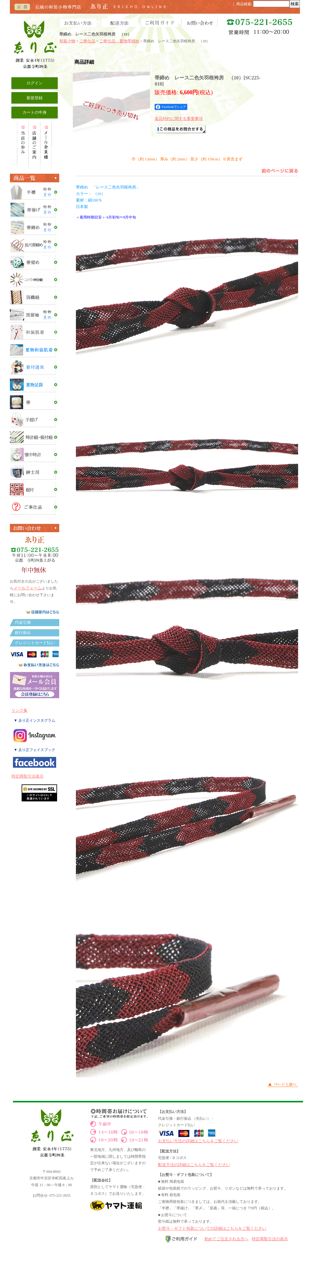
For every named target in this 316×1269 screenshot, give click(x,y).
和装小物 (67, 41)
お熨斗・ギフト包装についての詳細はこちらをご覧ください (212, 1228)
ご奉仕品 (87, 41)
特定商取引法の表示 (270, 1239)
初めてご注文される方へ (226, 1239)
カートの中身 (35, 112)
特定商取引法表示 (27, 776)
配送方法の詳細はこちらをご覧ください (194, 1164)
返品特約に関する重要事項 (179, 118)
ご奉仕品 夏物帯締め (119, 41)
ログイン (35, 83)
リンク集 (19, 710)
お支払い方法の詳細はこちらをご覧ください (198, 1141)
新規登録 (35, 97)
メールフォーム (28, 588)
